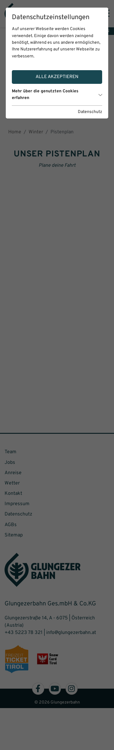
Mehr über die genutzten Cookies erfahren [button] (57, 95)
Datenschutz (90, 112)
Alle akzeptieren (57, 77)
